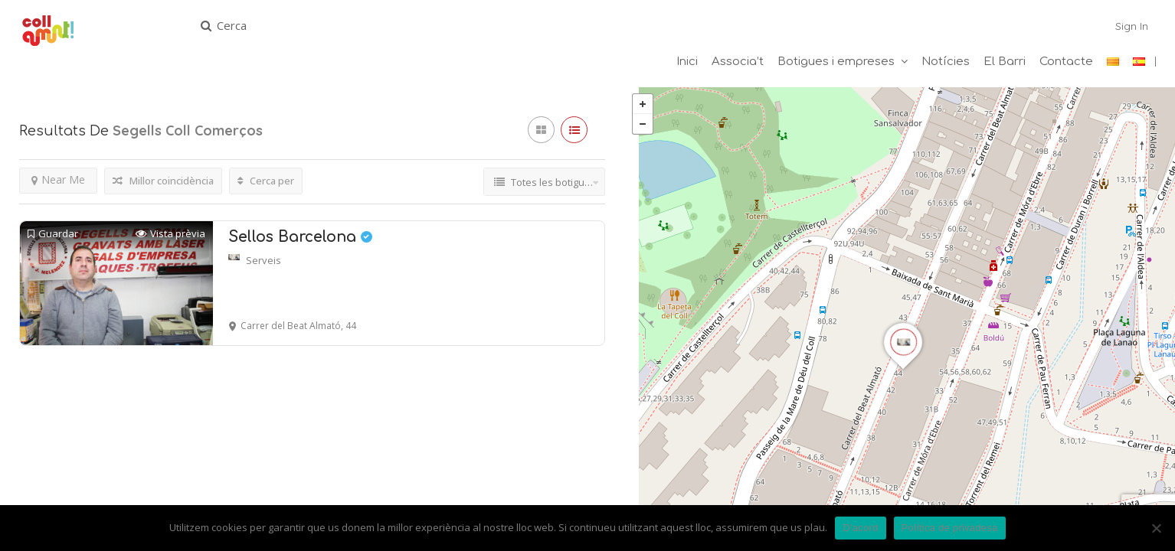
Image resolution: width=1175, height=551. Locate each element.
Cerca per (265, 182)
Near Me (58, 181)
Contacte (1066, 61)
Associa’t (738, 61)
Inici (687, 61)
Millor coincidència (163, 182)
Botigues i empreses (836, 61)
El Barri (1005, 61)
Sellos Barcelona (300, 238)
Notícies (945, 61)
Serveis (263, 262)
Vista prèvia (170, 235)
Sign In (1131, 26)
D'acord (860, 527)
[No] (1156, 528)
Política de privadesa (950, 527)
